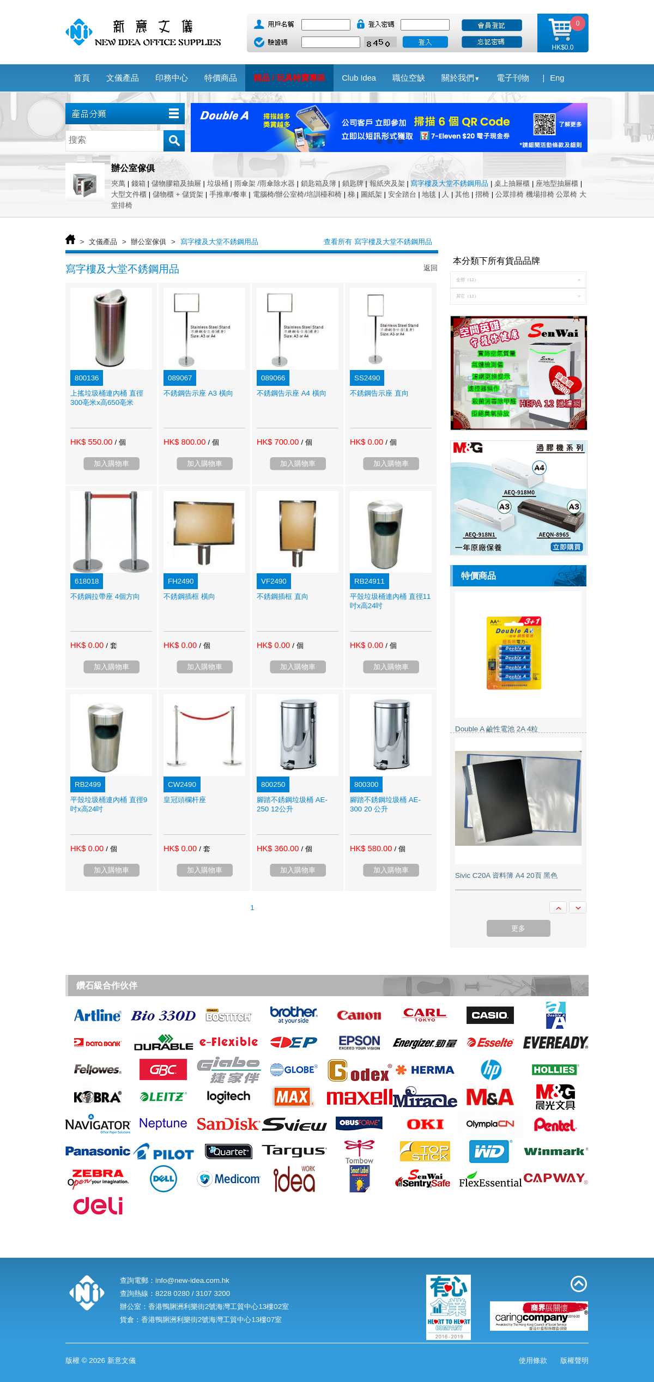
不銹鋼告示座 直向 (379, 393)
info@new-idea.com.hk (192, 1280)
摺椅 (482, 194)
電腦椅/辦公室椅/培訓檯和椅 (297, 194)
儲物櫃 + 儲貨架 (178, 194)
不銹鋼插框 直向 (282, 596)
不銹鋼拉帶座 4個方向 (105, 596)
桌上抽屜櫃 (512, 183)
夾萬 (118, 183)
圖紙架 (371, 194)
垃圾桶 (217, 183)
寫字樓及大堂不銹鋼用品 (449, 183)
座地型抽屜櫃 (557, 183)
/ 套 (111, 645)
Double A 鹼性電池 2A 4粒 (496, 729)
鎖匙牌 (353, 183)
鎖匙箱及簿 (318, 183)
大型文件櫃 (129, 194)
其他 (462, 194)
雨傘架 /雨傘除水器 (264, 183)
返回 (430, 267)
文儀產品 (103, 242)
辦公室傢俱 (148, 242)
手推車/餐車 (228, 194)
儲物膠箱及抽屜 (176, 183)
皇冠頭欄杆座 (185, 800)
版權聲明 (574, 1360)
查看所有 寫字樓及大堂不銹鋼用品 (378, 242)
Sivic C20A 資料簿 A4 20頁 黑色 (506, 875)
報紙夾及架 (387, 183)
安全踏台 (402, 194)
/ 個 (119, 442)
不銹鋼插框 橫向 (189, 596)
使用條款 (533, 1360)
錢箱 (138, 183)
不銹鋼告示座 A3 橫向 (198, 393)
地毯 (429, 194)
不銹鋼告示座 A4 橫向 (291, 393)
